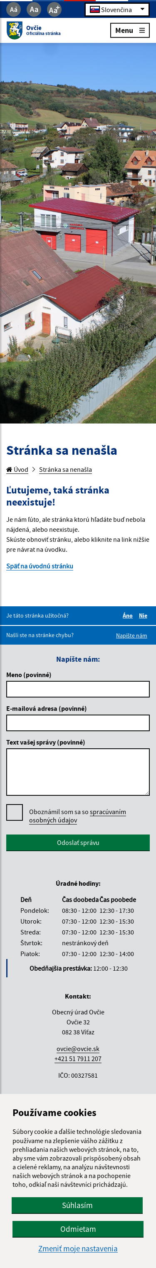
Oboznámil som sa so (77, 816)
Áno (129, 615)
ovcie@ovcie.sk (78, 1048)
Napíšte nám (131, 635)
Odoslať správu (78, 842)
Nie (144, 615)
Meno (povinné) (29, 674)
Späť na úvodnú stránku (39, 566)
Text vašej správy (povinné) (45, 742)
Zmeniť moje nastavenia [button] (78, 1249)
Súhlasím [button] (77, 1205)
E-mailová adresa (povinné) (46, 708)
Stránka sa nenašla (65, 469)
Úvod (17, 469)
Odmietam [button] (78, 1229)
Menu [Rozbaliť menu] (130, 30)
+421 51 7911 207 (78, 1058)
